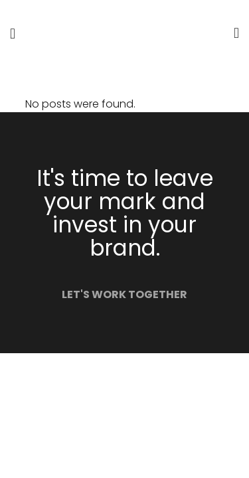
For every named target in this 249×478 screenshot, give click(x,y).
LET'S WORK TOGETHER (124, 294)
